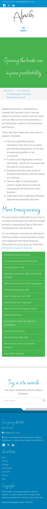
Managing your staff (16, 97)
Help (3, 479)
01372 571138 (8, 428)
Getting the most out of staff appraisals (23, 283)
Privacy (5, 475)
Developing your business (19, 94)
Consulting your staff (14, 267)
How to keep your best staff (17, 296)
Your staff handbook (14, 353)
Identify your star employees (18, 302)
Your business (23, 90)
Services (5, 461)
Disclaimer (6, 471)
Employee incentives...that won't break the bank (22, 275)
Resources (8, 90)
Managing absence (13, 314)
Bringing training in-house (17, 254)
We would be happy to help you (17, 248)
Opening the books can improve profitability (19, 323)
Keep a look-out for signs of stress (20, 308)
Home (4, 457)
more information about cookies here (30, 497)
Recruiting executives (14, 331)
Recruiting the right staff (16, 337)
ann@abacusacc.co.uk (27, 2)
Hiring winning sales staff (16, 289)
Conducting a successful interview (20, 261)
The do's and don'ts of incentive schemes (19, 345)
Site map (5, 464)
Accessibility (7, 468)
